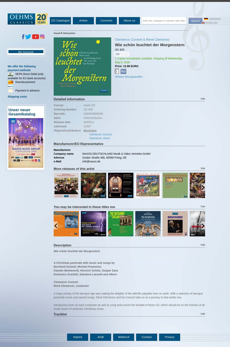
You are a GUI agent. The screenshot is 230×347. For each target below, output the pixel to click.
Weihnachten (69, 33)
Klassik (57, 33)
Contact (146, 337)
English (209, 22)
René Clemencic (158, 39)
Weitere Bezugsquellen (129, 76)
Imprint (77, 337)
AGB (101, 337)
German (212, 19)
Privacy (169, 337)
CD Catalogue (60, 20)
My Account (26, 51)
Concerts (106, 20)
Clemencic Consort (128, 39)
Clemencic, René (99, 138)
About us (129, 20)
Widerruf (123, 337)
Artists (83, 20)
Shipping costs (17, 96)
